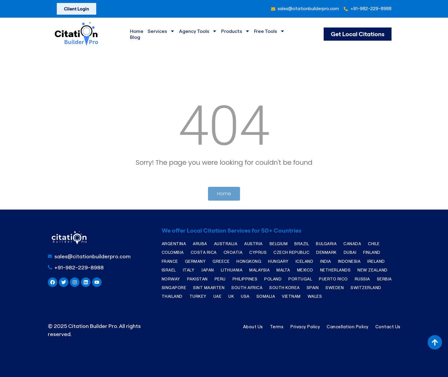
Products (235, 31)
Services (161, 31)
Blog (135, 37)
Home (136, 31)
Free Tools (269, 31)
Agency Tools (198, 31)
